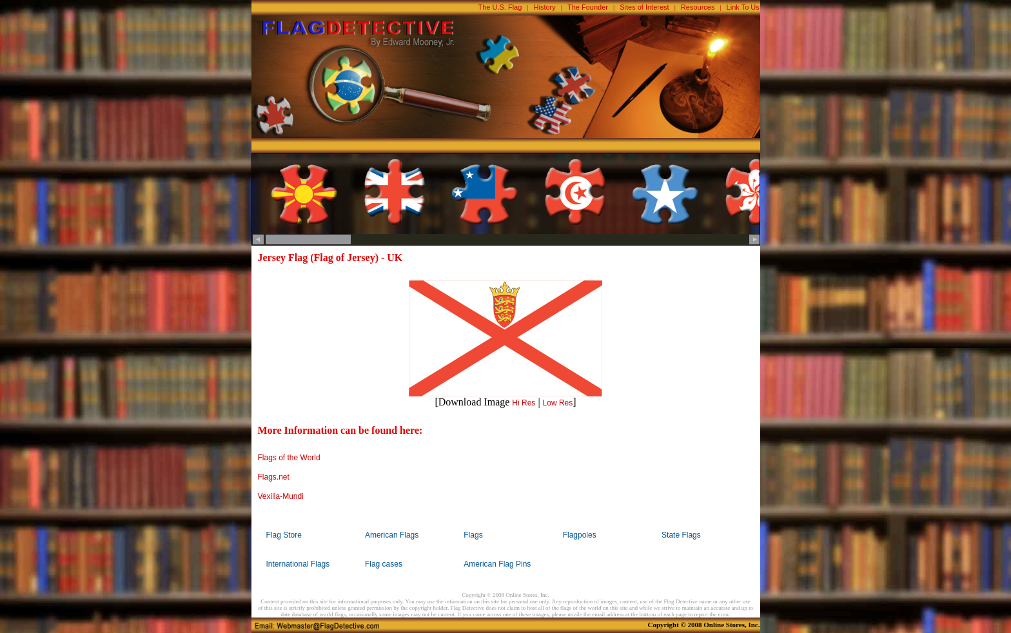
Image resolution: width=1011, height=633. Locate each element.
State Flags (681, 535)
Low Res (558, 402)
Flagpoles (579, 535)
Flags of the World (289, 457)
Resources (698, 7)
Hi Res (523, 402)
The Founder (587, 7)
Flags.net (274, 477)
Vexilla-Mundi (281, 496)
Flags (473, 535)
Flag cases (383, 564)
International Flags (298, 564)
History (545, 7)
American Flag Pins (497, 564)
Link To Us (743, 7)
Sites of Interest (644, 7)
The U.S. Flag (500, 7)
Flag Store (284, 535)
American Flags (391, 535)
